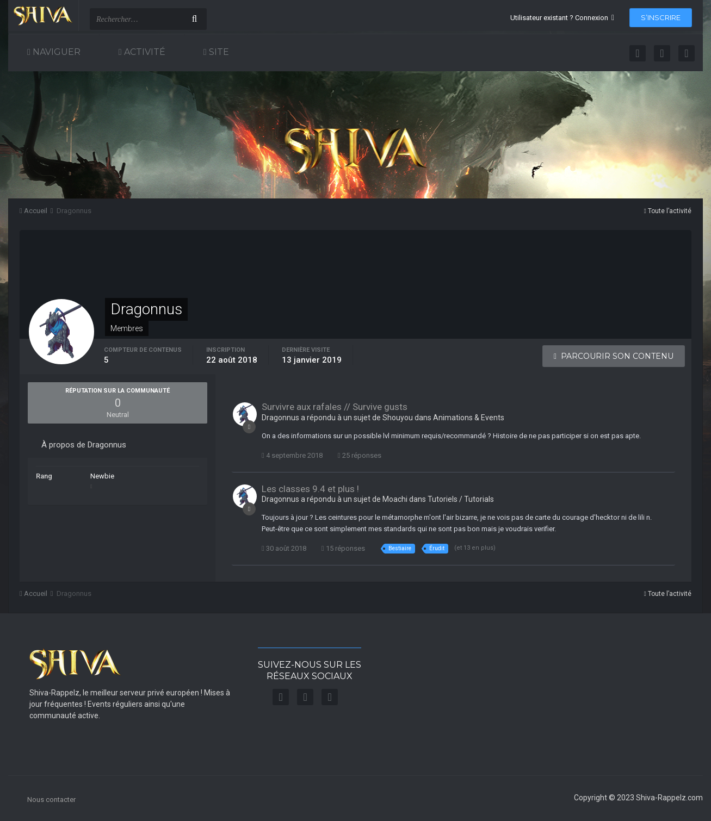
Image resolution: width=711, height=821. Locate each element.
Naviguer (55, 52)
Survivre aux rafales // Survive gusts (334, 406)
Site (218, 52)
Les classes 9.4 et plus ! (310, 488)
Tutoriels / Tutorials (461, 499)
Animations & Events (468, 417)
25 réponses (359, 455)
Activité (143, 52)
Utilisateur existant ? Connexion (562, 18)
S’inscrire (661, 17)
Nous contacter (51, 799)
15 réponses (343, 548)
